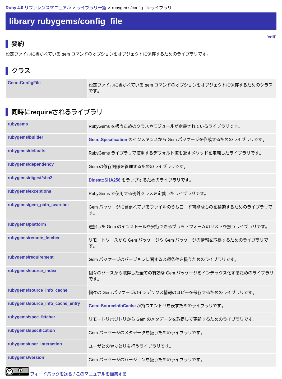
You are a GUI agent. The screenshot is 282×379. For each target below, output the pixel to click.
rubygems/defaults (26, 150)
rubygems (18, 124)
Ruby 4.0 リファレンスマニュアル (38, 8)
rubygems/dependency (31, 164)
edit (271, 37)
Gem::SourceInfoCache (112, 306)
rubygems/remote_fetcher (34, 238)
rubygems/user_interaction (35, 344)
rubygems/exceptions (29, 191)
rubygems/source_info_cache (37, 290)
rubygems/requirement (30, 257)
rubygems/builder (25, 137)
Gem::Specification (108, 139)
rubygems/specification (31, 330)
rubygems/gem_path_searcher (38, 204)
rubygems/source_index (32, 270)
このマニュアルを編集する (101, 374)
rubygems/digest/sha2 (30, 177)
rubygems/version (26, 357)
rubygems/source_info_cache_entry (44, 303)
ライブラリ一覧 (91, 8)
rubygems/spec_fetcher (31, 317)
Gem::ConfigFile (24, 82)
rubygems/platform (27, 224)
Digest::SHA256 (105, 180)
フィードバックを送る (51, 374)
